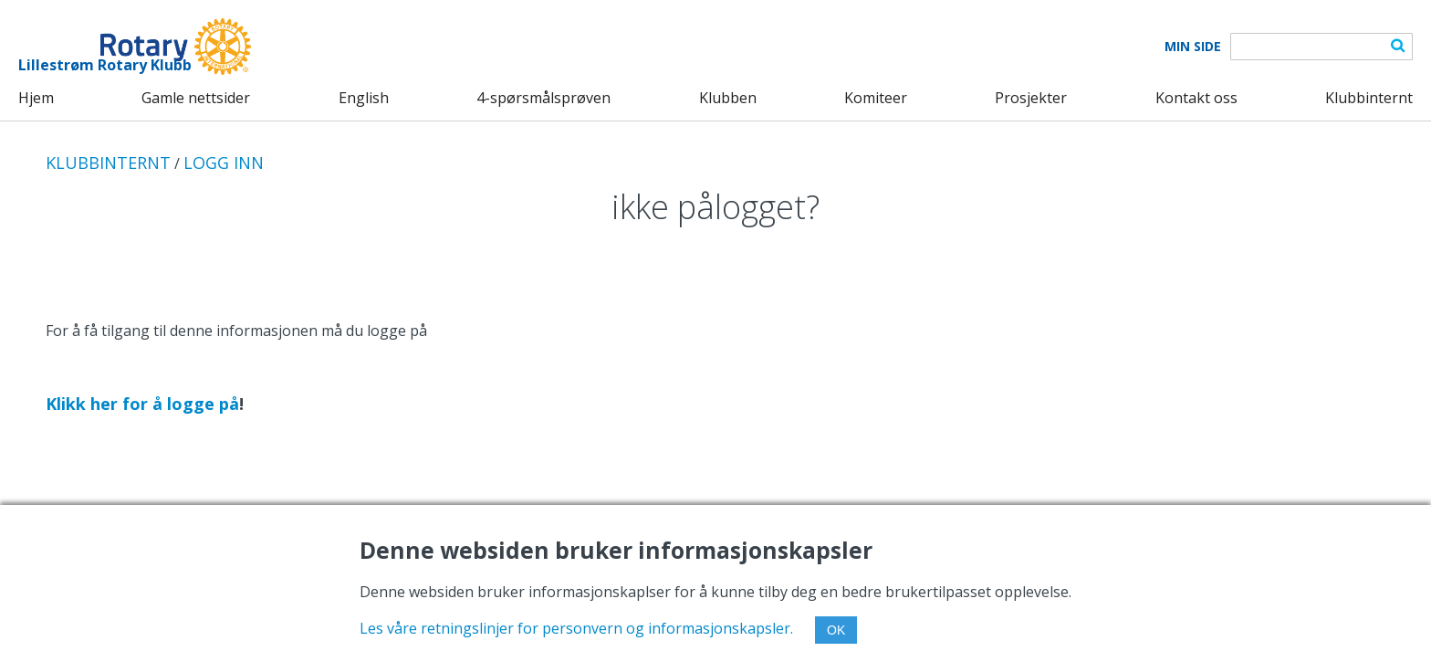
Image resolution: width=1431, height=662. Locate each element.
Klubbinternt (1369, 98)
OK (836, 630)
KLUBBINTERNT (108, 162)
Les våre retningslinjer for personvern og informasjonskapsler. (576, 628)
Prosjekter (1031, 98)
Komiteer (875, 98)
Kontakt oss (1196, 98)
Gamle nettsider (195, 98)
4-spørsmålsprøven (543, 98)
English (364, 98)
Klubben (728, 98)
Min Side (1193, 46)
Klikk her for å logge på (142, 404)
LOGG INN (223, 162)
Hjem (36, 98)
